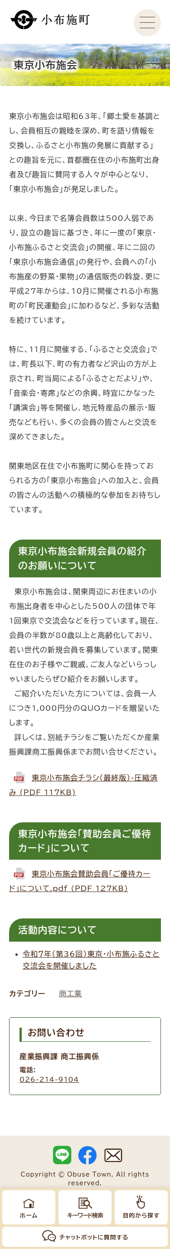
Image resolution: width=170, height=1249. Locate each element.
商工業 (70, 993)
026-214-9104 (49, 1079)
